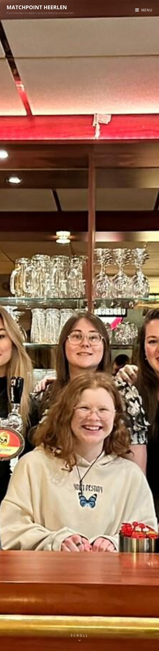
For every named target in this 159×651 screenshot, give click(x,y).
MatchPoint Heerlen (37, 7)
